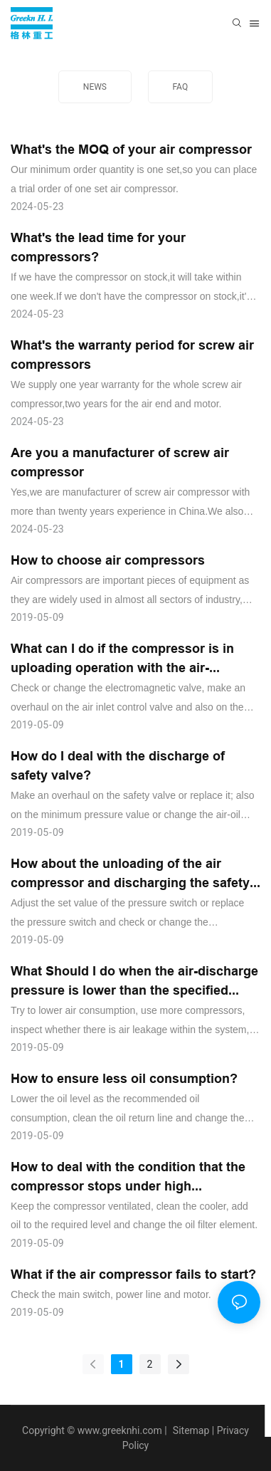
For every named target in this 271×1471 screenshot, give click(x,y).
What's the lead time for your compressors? (98, 247)
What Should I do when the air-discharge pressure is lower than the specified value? (134, 981)
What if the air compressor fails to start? (133, 1274)
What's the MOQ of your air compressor (131, 149)
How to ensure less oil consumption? (124, 1078)
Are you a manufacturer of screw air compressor (120, 462)
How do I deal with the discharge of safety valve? (118, 765)
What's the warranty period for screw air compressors (132, 354)
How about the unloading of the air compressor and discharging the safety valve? (130, 874)
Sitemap (189, 1430)
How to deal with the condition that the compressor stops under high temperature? (128, 1177)
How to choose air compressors (108, 560)
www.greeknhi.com (120, 1430)
